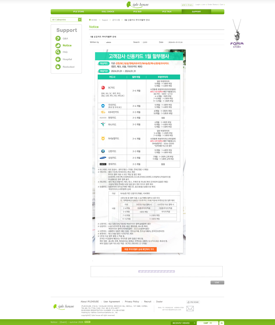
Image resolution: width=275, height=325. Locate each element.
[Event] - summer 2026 (71, 321)
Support (105, 20)
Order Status (213, 4)
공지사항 (116, 20)
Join (204, 4)
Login (198, 4)
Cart (221, 4)
